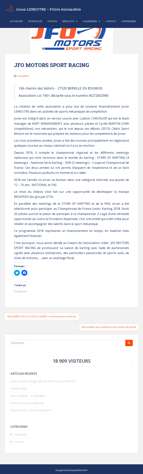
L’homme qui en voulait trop (27, 403)
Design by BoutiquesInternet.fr (71, 470)
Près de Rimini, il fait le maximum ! (31, 410)
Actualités (16, 21)
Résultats (68, 21)
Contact (111, 21)
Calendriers (90, 21)
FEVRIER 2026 (18, 388)
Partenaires (129, 21)
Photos (52, 21)
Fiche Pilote (35, 21)
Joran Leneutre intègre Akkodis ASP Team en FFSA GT (43, 381)
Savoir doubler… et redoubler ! (28, 396)
